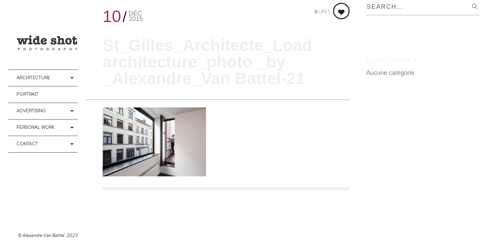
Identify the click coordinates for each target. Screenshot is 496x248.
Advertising (31, 111)
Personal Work (35, 127)
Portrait (28, 94)
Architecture (33, 78)
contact (27, 144)
